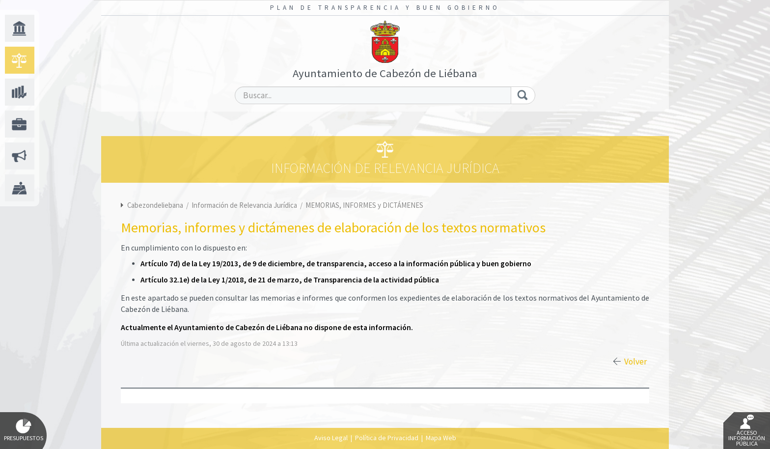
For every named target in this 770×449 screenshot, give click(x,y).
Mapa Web (441, 437)
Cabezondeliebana (155, 205)
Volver (635, 361)
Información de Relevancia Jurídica (245, 205)
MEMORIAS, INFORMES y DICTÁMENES (364, 205)
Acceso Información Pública (746, 431)
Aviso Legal (331, 437)
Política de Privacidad (386, 437)
